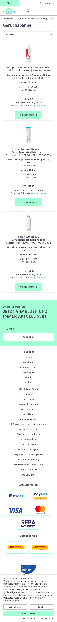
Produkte (28, 352)
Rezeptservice (28, 409)
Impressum (47, 618)
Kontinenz (28, 362)
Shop (9, 3)
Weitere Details (28, 114)
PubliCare (28, 382)
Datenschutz (30, 618)
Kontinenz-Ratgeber (29, 449)
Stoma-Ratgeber (29, 444)
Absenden (28, 337)
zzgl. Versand (38, 105)
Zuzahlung (28, 414)
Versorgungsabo (28, 419)
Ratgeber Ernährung (28, 459)
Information (28, 439)
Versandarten (28, 536)
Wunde (28, 377)
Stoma (28, 357)
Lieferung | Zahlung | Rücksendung (28, 424)
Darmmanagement (28, 367)
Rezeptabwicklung (28, 404)
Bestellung (28, 399)
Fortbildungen (47, 3)
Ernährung (28, 372)
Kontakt (28, 394)
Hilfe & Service (28, 389)
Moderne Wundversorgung (28, 464)
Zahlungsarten (28, 484)
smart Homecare (28, 469)
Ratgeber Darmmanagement (28, 454)
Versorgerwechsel (28, 429)
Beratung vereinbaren (28, 434)
